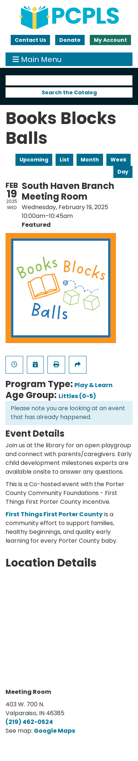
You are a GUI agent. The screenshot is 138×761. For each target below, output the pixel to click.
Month (90, 159)
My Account (110, 40)
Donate (70, 40)
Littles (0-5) (77, 396)
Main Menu (37, 59)
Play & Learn (93, 385)
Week (118, 159)
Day (122, 171)
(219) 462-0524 (29, 722)
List (64, 159)
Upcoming (34, 159)
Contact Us (30, 40)
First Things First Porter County (54, 514)
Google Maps (54, 731)
